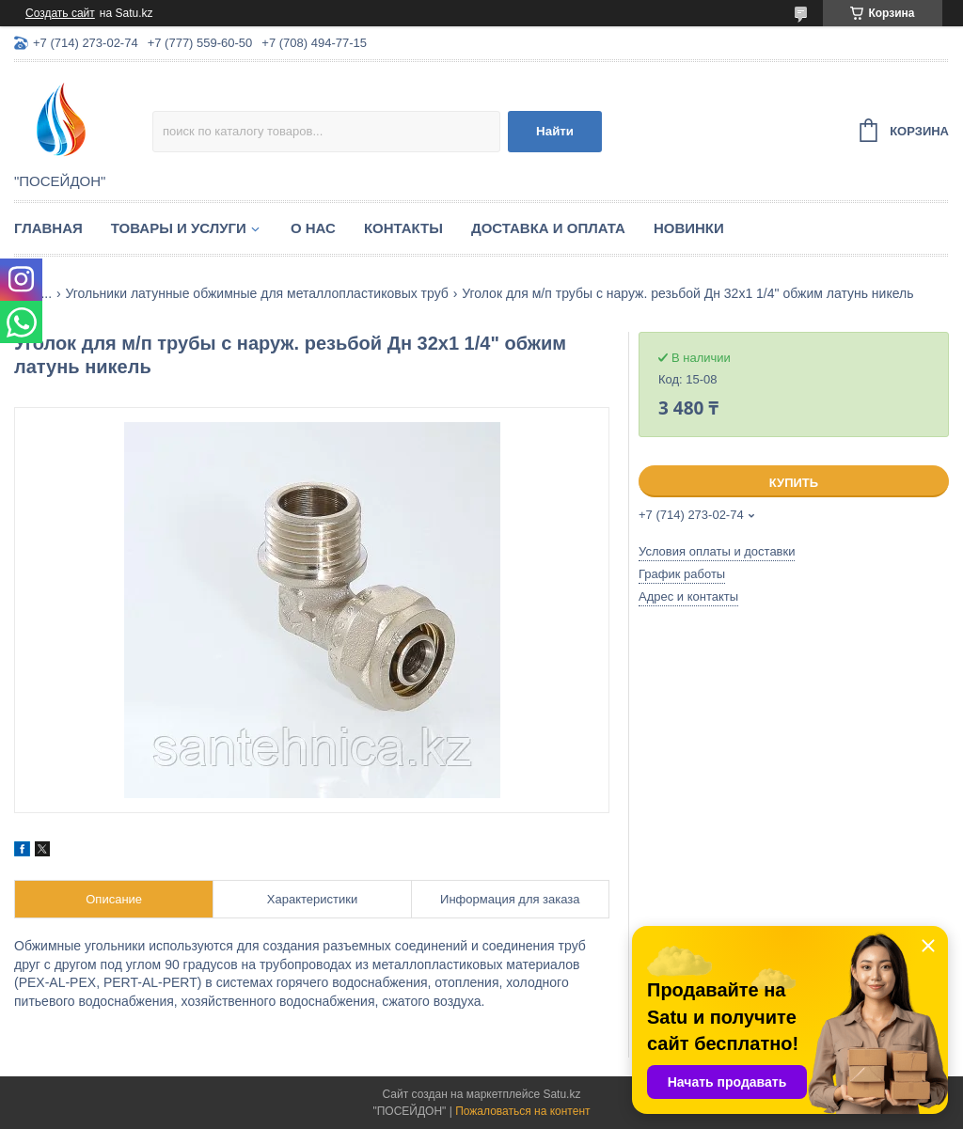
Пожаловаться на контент (522, 1111)
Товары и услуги (178, 228)
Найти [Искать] (555, 131)
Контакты (403, 228)
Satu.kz (561, 1094)
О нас (313, 228)
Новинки (689, 228)
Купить (793, 483)
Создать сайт (60, 13)
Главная (48, 228)
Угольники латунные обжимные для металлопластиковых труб (257, 293)
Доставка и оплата (548, 228)
